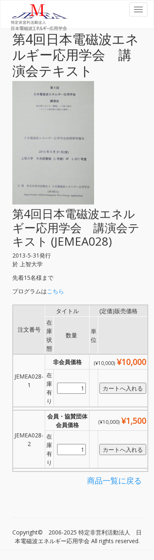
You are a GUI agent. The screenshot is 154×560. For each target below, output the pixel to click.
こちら (55, 291)
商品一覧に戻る (114, 480)
